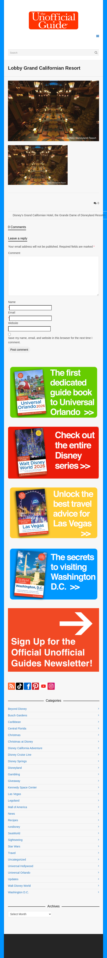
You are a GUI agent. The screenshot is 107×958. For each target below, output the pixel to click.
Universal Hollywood (20, 866)
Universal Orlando (19, 872)
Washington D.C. (18, 892)
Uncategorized (17, 859)
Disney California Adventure (25, 748)
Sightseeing (15, 839)
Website (13, 323)
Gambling (14, 774)
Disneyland (15, 767)
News (11, 813)
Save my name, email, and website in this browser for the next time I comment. (50, 340)
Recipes (13, 820)
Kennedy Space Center (22, 787)
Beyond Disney (17, 708)
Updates (13, 879)
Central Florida (17, 728)
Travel (12, 853)
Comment (14, 253)
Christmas (14, 735)
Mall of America (17, 807)
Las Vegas (14, 794)
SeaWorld (14, 833)
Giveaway (14, 780)
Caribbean (14, 722)
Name (12, 302)
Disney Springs (17, 761)
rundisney (14, 826)
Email (11, 312)
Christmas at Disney (20, 741)
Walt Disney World (19, 885)
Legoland (13, 800)
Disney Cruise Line (19, 754)
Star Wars (14, 846)
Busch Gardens (17, 715)
